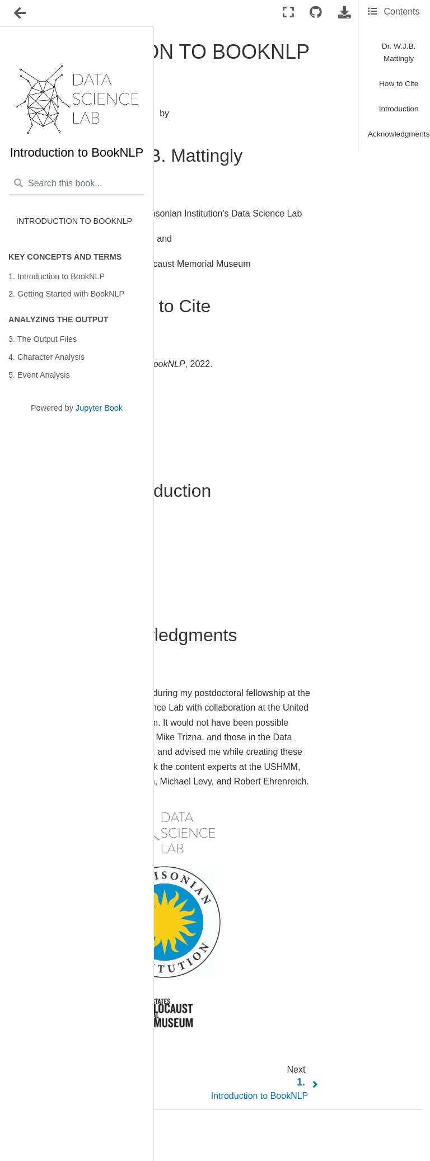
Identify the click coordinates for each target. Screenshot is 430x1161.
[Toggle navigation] (20, 13)
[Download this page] (344, 12)
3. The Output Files (42, 339)
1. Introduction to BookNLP (56, 276)
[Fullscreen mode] (288, 12)
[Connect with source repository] (316, 12)
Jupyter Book (99, 407)
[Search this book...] (76, 184)
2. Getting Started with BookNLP (66, 293)
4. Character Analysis (46, 356)
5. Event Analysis (39, 374)
